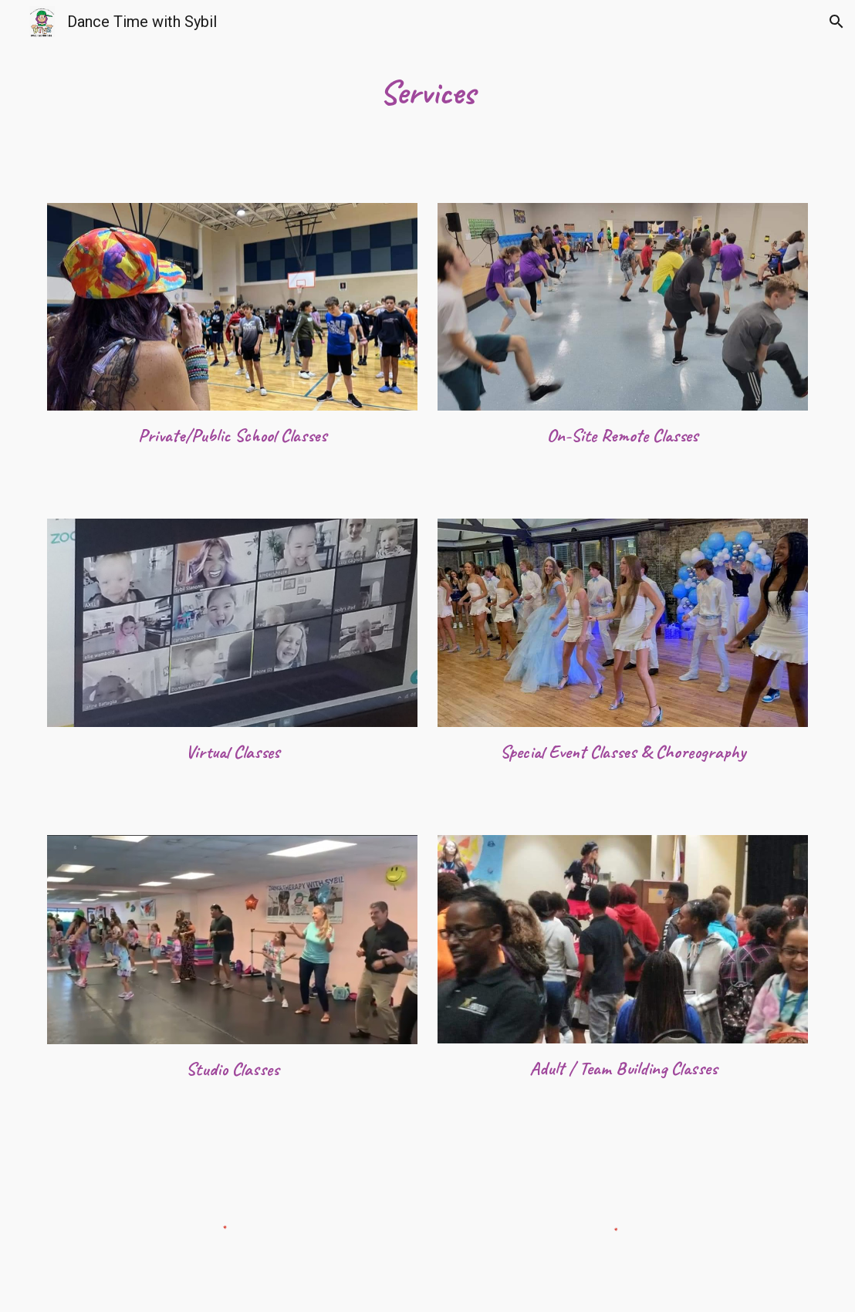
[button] (836, 21)
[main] (427, 92)
